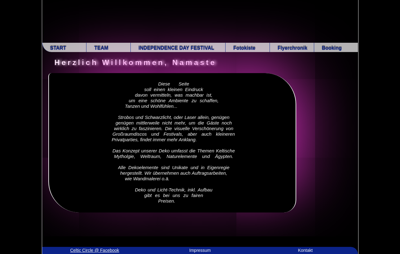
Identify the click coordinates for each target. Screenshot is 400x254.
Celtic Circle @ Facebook (94, 250)
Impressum (200, 250)
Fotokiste (244, 48)
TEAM (101, 48)
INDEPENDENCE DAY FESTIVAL (176, 48)
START (58, 48)
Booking (332, 48)
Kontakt (305, 250)
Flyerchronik (292, 48)
